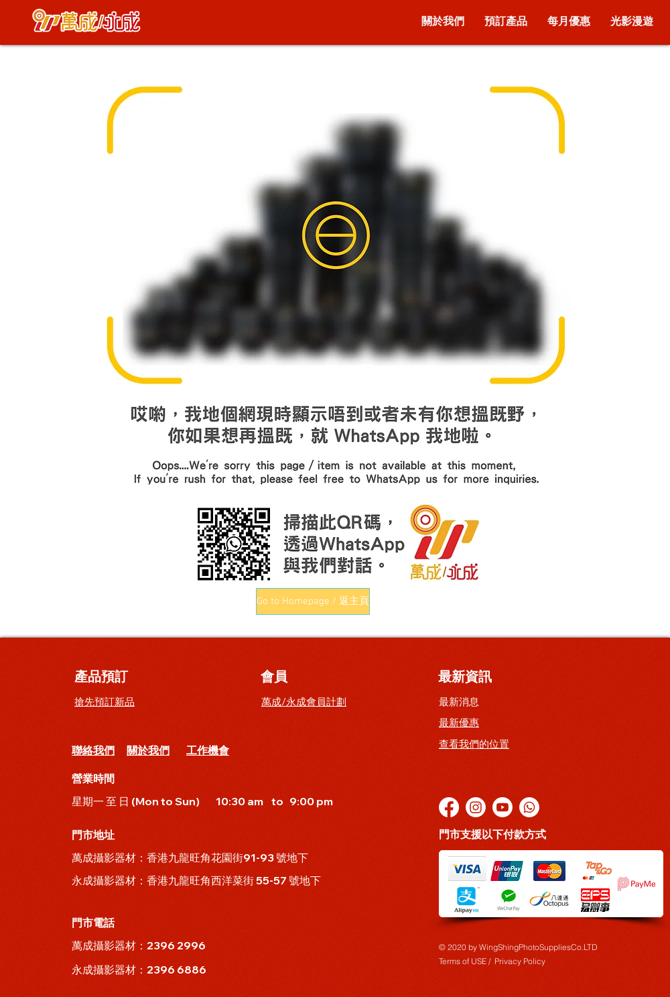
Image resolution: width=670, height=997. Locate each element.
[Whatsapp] (529, 807)
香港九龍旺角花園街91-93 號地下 (228, 857)
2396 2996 (176, 945)
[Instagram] (476, 807)
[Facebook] (449, 807)
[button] (313, 601)
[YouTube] (502, 807)
